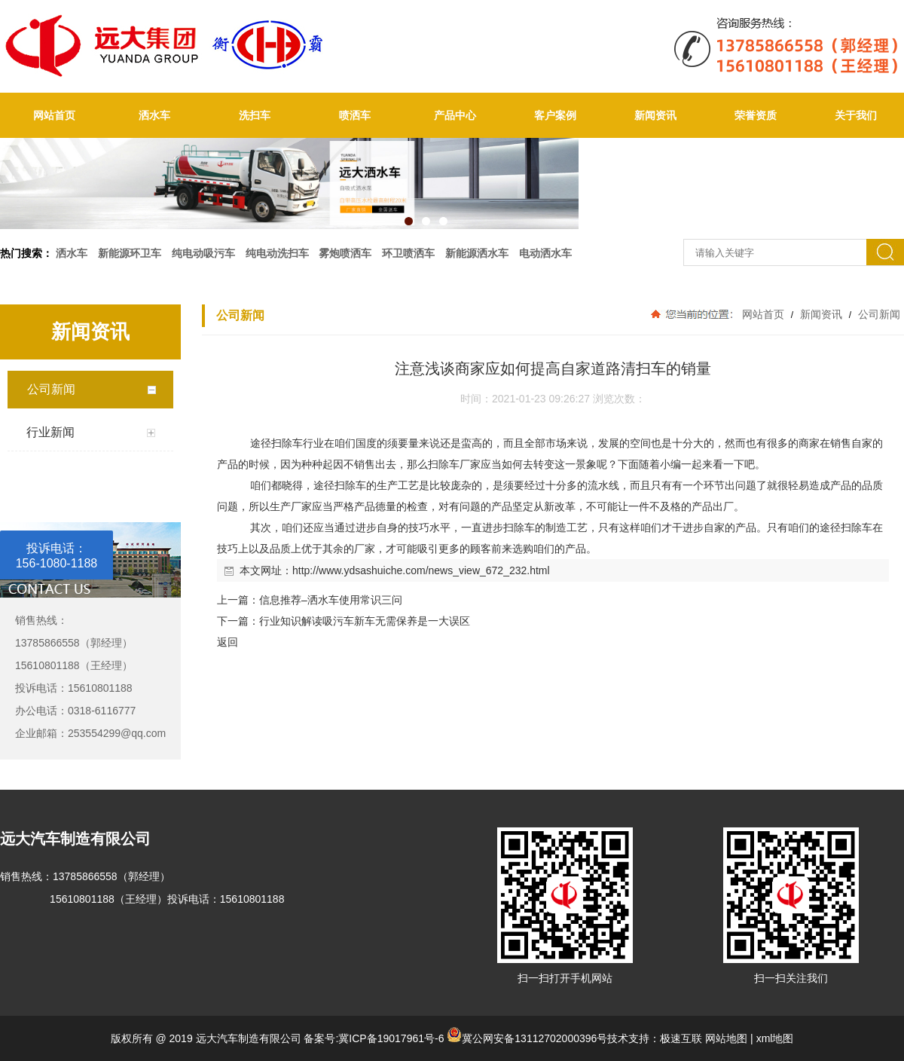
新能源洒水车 (476, 253)
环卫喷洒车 (408, 253)
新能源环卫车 (129, 253)
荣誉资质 (755, 115)
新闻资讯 (655, 115)
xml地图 (775, 1038)
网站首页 (54, 115)
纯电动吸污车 (203, 253)
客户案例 (555, 115)
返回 (227, 642)
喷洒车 (355, 115)
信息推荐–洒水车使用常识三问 (330, 600)
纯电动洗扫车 (277, 253)
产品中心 (455, 115)
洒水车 (154, 115)
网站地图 (726, 1038)
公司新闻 (877, 314)
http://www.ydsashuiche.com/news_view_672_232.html (421, 570)
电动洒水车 (545, 253)
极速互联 (681, 1038)
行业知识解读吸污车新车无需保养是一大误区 (364, 621)
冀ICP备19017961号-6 (391, 1038)
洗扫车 (254, 115)
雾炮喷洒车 (345, 253)
